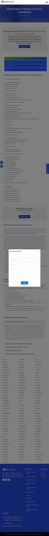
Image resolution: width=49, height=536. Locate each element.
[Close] (39, 251)
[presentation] (19, 277)
